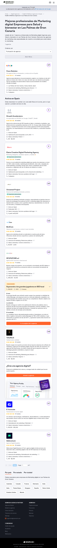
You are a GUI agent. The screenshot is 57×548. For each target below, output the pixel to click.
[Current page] (24, 465)
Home (6, 14)
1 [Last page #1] (29, 465)
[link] (50, 3)
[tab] (8, 472)
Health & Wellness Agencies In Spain (32, 14)
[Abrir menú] (54, 2)
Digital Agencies (15, 14)
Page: (19, 465)
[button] (28, 51)
